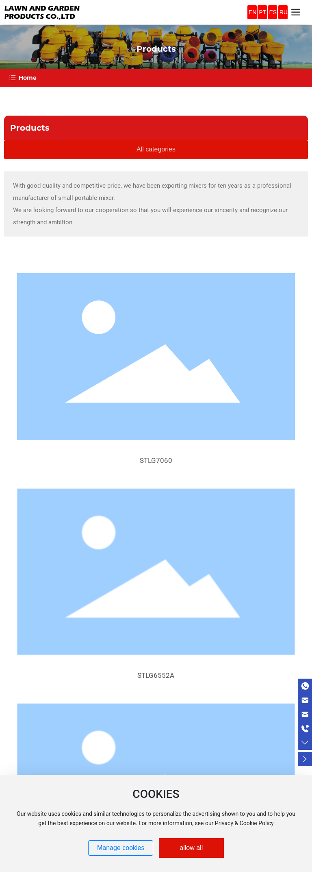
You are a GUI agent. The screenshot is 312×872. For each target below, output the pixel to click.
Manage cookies (121, 847)
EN (252, 12)
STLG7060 (156, 460)
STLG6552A (155, 675)
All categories (156, 149)
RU (284, 12)
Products (156, 49)
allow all (191, 847)
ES (273, 12)
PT (262, 12)
